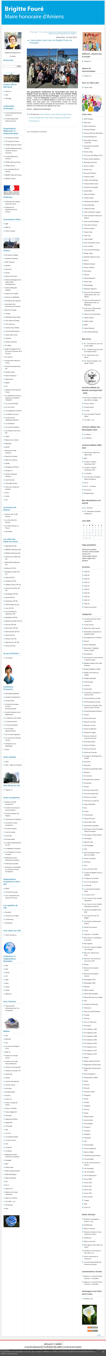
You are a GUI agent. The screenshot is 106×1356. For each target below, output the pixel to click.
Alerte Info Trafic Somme (92, 628)
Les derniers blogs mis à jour (33, 1347)
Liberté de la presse (90, 927)
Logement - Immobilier (91, 934)
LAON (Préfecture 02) (12, 604)
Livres (86, 931)
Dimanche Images (90, 732)
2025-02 (86, 603)
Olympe (86, 274)
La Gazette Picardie (11, 1137)
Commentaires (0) (34, 121)
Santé (86, 1081)
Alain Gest (87, 122)
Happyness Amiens (11, 1119)
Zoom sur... (87, 1207)
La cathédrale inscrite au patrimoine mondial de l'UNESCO (13, 398)
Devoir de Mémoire (90, 729)
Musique (87, 986)
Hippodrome (9, 379)
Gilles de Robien (89, 194)
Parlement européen (12, 863)
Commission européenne (13, 819)
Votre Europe (88, 1197)
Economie (87, 762)
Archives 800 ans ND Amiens (93, 133)
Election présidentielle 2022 (93, 769)
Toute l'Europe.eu (11, 935)
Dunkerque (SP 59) (11, 601)
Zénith (7, 496)
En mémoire (88, 776)
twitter (84, 558)
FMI (6, 969)
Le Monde (8, 1147)
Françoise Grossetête (91, 187)
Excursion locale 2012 (91, 790)
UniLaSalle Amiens (11, 483)
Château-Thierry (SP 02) (13, 584)
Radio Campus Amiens (12, 1171)
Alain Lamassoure (90, 126)
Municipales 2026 (90, 983)
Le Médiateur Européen (12, 848)
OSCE (7, 987)
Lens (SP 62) (9, 608)
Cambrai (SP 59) (10, 581)
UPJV (7, 493)
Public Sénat (9, 1167)
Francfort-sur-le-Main (12, 916)
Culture (86, 715)
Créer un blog (48, 1344)
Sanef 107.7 (9, 1188)
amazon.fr (8, 269)
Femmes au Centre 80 (91, 801)
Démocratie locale (90, 718)
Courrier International (12, 1081)
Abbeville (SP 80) (11, 546)
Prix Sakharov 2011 (90, 1047)
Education (87, 765)
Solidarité (87, 1106)
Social (86, 1099)
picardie (96, 552)
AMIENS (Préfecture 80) (13, 549)
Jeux (85, 865)
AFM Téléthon (88, 119)
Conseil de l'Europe (11, 892)
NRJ (6, 1164)
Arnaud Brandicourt (90, 137)
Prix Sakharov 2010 (90, 1043)
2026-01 (86, 579)
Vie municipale (89, 1168)
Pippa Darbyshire (89, 278)
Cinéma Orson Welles (12, 328)
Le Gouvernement (11, 721)
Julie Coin (87, 235)
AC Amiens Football (11, 255)
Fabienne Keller (89, 176)
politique (85, 561)
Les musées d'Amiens (12, 427)
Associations (88, 654)
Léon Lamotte (88, 246)
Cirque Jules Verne (11, 335)
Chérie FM (8, 1074)
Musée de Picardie (11, 456)
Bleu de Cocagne (10, 310)
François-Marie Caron (91, 184)
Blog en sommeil (89, 1228)
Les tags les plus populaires (73, 1347)
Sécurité (86, 1088)
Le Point (86, 410)
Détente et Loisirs (90, 725)
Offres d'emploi (89, 990)
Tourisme (87, 1131)
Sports (86, 1113)
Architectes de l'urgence (13, 301)
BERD (7, 888)
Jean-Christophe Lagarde (92, 212)
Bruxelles (8, 912)
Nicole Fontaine (89, 267)
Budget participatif (90, 678)
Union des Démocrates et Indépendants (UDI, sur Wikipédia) (92, 303)
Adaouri (86, 1276)
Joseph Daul (88, 232)
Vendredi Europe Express (92, 1155)
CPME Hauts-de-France (13, 162)
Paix (85, 1001)
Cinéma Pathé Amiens (12, 331)
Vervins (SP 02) (10, 646)
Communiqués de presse (92, 702)
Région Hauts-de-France (92, 1061)
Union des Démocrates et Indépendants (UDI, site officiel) (92, 295)
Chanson (87, 685)
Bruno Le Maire (89, 166)
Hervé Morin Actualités (91, 825)
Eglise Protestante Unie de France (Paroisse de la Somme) (13, 351)
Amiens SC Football (11, 293)
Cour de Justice (10, 832)
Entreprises (88, 783)
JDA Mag (8, 98)
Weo (6, 1208)
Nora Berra (87, 271)
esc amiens (9, 357)
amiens (94, 556)
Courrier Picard (10, 1085)
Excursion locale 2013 (91, 793)
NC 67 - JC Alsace (90, 486)
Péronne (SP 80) (10, 624)
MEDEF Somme (10, 178)
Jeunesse (87, 862)
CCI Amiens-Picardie (12, 138)
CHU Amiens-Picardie (12, 320)
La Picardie (9, 658)
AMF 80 (7, 227)
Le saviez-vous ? (89, 895)
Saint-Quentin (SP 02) (12, 631)
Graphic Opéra (89, 198)
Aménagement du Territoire (93, 637)
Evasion (7, 1095)
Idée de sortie (88, 842)
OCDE (7, 972)
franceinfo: (8, 1115)
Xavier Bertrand (89, 328)
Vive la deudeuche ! (90, 1175)
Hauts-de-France (89, 818)
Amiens (86, 641)
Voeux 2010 (88, 1182)
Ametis (7, 273)
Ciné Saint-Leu (10, 324)
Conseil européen (11, 828)
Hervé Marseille (89, 205)
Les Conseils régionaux (12, 734)
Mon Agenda (88, 943)
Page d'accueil (53, 33)
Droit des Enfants (89, 742)
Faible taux (87, 1238)
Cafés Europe (88, 682)
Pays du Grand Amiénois (92, 1011)
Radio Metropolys (11, 1174)
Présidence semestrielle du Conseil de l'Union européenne (13, 869)
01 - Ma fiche (88, 508)
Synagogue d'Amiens (12, 467)
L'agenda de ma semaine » (68, 33)
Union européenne (90, 1148)
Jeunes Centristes (90, 858)
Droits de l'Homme (90, 749)
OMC (7, 980)
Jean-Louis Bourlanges (91, 221)
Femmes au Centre (90, 797)
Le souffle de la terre (12, 414)
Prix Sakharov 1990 (90, 1029)
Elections (87, 772)
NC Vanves (87, 490)
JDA (6, 95)
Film (85, 808)
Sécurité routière (89, 1091)
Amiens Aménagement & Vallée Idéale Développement (13, 282)
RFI (6, 1181)
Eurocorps (8, 835)
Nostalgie (8, 1160)
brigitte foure (91, 558)
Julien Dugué (88, 239)
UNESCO (8, 994)
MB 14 (86, 260)
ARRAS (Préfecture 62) (12, 553)
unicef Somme (10, 480)
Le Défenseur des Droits (13, 718)
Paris (7, 761)
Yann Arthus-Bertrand (91, 332)
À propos (13, 56)
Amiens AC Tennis (11, 276)
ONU (6, 983)
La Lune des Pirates (11, 403)
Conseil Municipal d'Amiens (93, 711)
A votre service (89, 625)
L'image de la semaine (91, 878)
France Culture (89, 403)
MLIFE (7, 447)
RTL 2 (7, 1185)
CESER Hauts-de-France (13, 145)
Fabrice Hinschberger (91, 180)
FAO (6, 965)
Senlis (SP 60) (10, 635)
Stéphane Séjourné (90, 289)
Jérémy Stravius (89, 228)
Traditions (87, 1134)
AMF (6, 224)
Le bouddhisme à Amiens (13, 410)
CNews (7, 1078)
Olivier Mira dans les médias (93, 997)
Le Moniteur (88, 438)
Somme (86, 1109)
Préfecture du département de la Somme (11, 210)
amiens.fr (8, 91)
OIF (6, 976)
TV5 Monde (9, 1205)
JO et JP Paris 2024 (90, 869)
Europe (86, 786)
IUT (6, 386)
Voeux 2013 (88, 1193)
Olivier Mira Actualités (91, 994)
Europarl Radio (10, 839)
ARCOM (8, 1039)
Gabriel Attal (88, 191)
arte (6, 1043)
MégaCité (8, 443)
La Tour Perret (10, 407)
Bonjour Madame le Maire (92, 669)
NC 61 (86, 483)
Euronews (8, 1088)
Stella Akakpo (88, 285)
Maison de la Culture (12, 440)
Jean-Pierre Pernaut (90, 225)
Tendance (87, 1127)
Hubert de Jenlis (89, 208)
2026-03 (86, 571)
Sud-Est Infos (88, 1120)
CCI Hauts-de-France (12, 141)
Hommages (88, 838)
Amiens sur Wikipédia (12, 297)
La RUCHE (87, 885)
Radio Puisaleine (10, 1178)
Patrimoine (87, 1008)
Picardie (86, 1015)
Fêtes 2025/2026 (89, 804)
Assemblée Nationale (12, 693)
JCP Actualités (89, 845)
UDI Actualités (88, 1145)
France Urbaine (10, 231)
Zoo (6, 500)
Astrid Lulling (88, 152)
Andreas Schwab (89, 129)
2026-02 (86, 575)
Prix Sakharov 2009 (90, 1040)
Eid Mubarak (88, 1225)
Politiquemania (89, 493)
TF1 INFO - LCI (10, 1201)
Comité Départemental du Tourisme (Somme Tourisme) (13, 151)
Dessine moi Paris (90, 722)
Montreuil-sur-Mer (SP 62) (13, 621)
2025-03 (86, 600)
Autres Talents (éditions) (92, 159)
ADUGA (7, 265)
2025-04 (86, 596)
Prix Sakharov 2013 (90, 1054)
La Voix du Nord (10, 1140)
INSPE (7, 383)
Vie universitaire (89, 1172)
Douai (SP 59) (9, 597)
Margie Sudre (88, 253)
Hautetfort (59, 1344)
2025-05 (86, 593)
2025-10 (86, 586)
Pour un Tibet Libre (90, 1022)
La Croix (8, 1133)
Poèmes (86, 1018)
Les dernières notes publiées (53, 1347)
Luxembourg (9, 919)
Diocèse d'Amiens (11, 342)
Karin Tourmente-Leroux (92, 243)
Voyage (86, 1200)
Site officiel (8, 531)
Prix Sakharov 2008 (90, 1036)
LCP (6, 1144)
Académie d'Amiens (11, 258)
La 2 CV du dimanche (91, 882)
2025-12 (86, 582)
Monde (86, 964)
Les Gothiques (10, 423)
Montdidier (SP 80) (11, 617)
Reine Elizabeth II (90, 1074)
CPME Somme (10, 166)
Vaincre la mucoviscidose (92, 314)
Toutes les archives (90, 607)
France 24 (8, 1099)
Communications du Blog (92, 698)
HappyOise (8, 1122)
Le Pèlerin (8, 1151)
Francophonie (88, 815)
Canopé (7, 313)
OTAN (7, 990)
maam (7, 436)
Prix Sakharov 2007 (90, 1033)
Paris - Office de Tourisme (13, 765)
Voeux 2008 (88, 1179)
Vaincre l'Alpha (89, 1152)
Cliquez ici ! (9, 790)
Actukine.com (88, 1298)
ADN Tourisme (10, 262)
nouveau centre (87, 552)
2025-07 (86, 589)
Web (85, 1204)
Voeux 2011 (88, 1186)
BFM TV (8, 1052)
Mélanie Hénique (89, 264)
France (86, 811)
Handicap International (91, 201)
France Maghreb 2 (11, 1112)
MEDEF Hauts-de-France (13, 175)
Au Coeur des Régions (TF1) (93, 155)
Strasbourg (8, 923)
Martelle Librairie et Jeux (92, 257)
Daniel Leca (88, 169)
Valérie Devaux (89, 317)
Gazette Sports (10, 372)
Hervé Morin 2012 (90, 822)
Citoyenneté (88, 689)
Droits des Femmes (90, 752)
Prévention (87, 1025)
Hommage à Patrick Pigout (93, 835)
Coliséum (8, 338)
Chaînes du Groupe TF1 (13, 1070)
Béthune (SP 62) (10, 568)
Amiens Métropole (90, 645)
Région (86, 1057)
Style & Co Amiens (11, 1198)
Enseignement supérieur (92, 779)
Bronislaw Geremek (90, 162)
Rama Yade (88, 281)
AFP (6, 1035)
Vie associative (89, 1159)
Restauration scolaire (91, 1077)
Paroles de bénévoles (91, 1004)
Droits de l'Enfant (89, 745)
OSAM (7, 463)
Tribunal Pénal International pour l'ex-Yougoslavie (12, 1008)
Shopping (87, 1095)
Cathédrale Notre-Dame (13, 317)
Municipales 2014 (90, 979)
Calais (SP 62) (10, 577)
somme (84, 554)
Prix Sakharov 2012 (90, 1050)
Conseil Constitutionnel (12, 697)
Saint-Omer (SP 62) (11, 628)
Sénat (7, 749)
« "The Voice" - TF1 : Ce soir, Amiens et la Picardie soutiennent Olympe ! (52, 32)
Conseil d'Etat (9, 700)
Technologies (88, 1123)
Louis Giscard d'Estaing (91, 250)
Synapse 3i (8, 470)
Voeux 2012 (88, 1189)
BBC (85, 458)
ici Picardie (8, 1126)
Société (86, 1102)
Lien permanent (65, 117)
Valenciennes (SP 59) (12, 642)
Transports (87, 1138)
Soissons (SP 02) (11, 639)
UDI (85, 1141)
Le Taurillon (88, 473)
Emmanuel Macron (90, 173)
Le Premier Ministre (11, 725)
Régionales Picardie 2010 (92, 1064)
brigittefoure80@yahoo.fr (13, 52)
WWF (86, 325)
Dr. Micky (8, 345)
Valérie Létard (88, 321)
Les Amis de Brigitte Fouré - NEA (38, 117)
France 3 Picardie (11, 1108)
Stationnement (89, 1116)
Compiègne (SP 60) (11, 594)
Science (86, 1084)
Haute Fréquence (11, 375)
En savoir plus (12, 1354)
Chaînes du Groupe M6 (12, 1067)
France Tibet (88, 87)
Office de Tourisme (11, 460)
